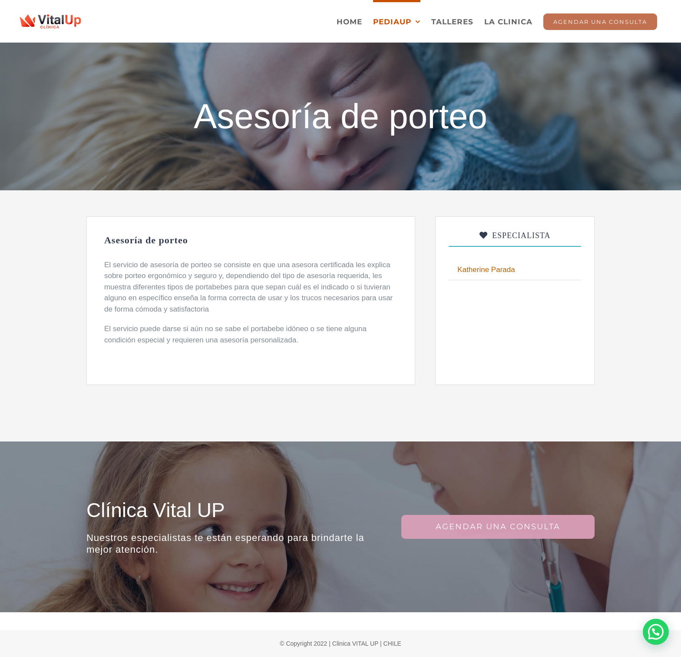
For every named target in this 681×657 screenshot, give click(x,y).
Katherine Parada (486, 269)
